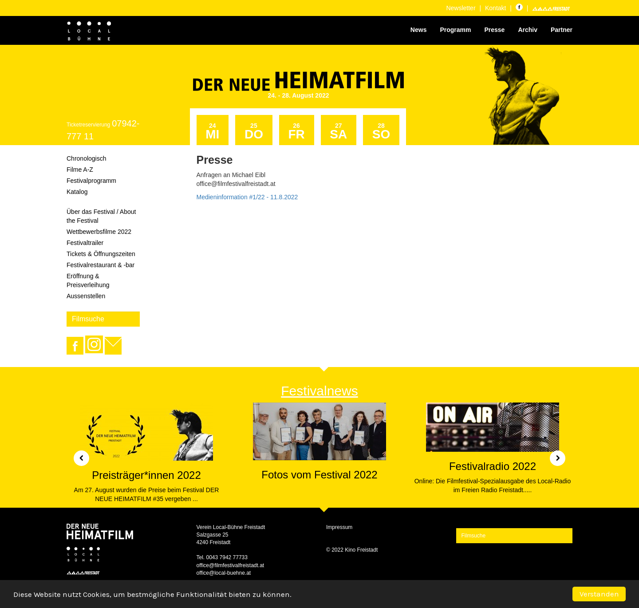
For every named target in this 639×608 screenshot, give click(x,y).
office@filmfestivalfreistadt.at (230, 565)
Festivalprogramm (91, 180)
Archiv (527, 29)
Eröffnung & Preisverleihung (88, 280)
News (418, 29)
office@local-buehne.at (224, 573)
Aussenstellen (86, 296)
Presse (494, 29)
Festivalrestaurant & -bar (100, 264)
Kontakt (495, 8)
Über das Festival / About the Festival (101, 216)
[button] (78, 455)
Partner (561, 29)
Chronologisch (86, 158)
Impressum (339, 527)
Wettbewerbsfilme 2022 (99, 231)
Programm (455, 29)
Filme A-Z (80, 169)
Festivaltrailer (85, 242)
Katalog (77, 191)
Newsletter (460, 8)
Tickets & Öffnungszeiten (101, 253)
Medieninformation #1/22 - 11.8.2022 (247, 197)
